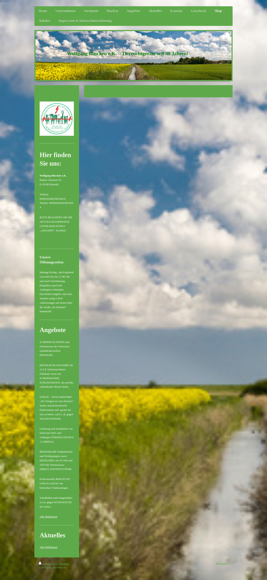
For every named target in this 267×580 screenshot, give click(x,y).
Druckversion (48, 563)
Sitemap (64, 563)
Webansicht (222, 563)
